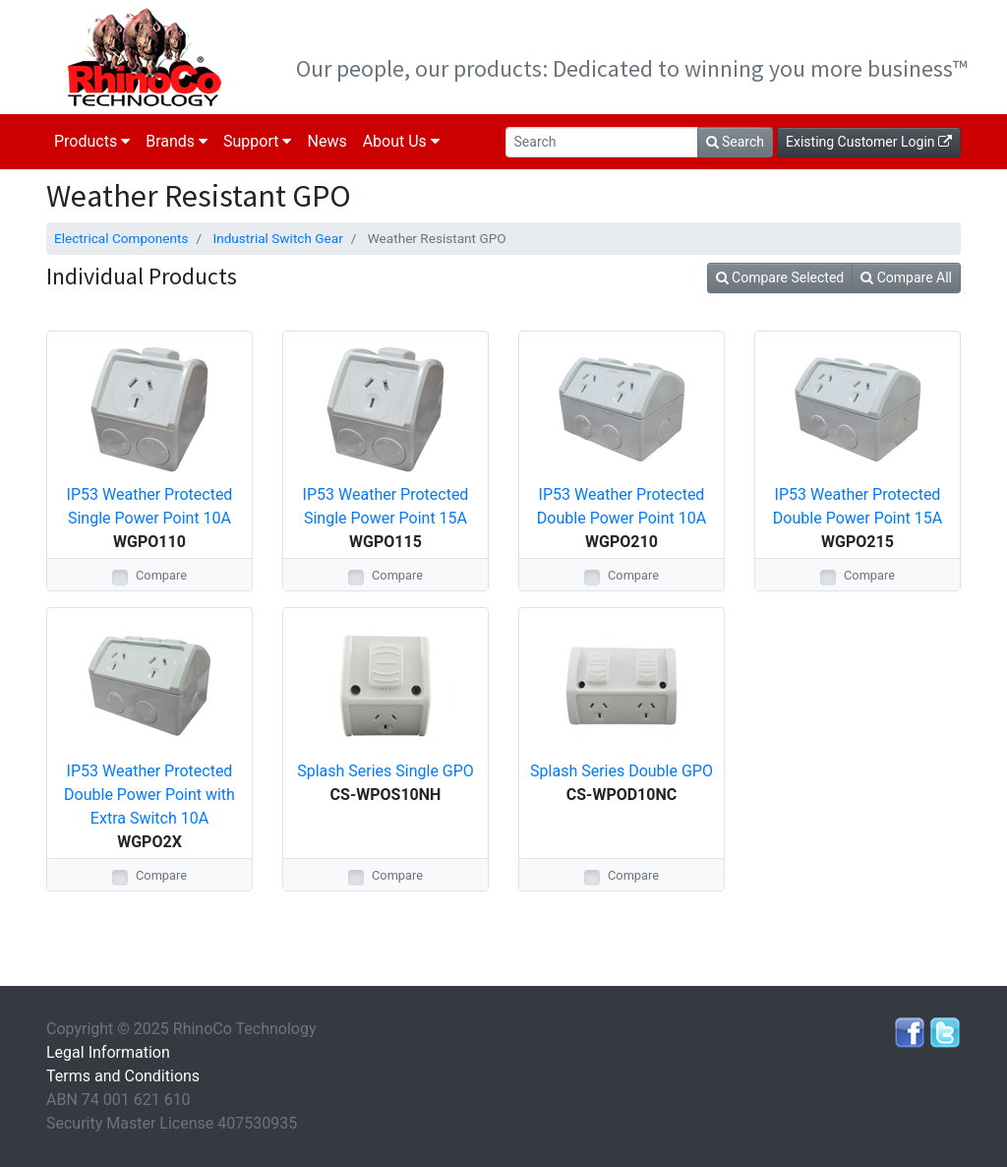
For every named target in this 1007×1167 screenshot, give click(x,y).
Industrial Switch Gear (277, 238)
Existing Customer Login (869, 142)
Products (92, 141)
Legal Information (108, 1052)
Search (735, 142)
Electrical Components (121, 238)
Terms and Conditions (123, 1076)
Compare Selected (780, 277)
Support (257, 141)
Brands (176, 141)
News (326, 141)
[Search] (601, 142)
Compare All (906, 277)
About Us (401, 141)
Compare (161, 575)
